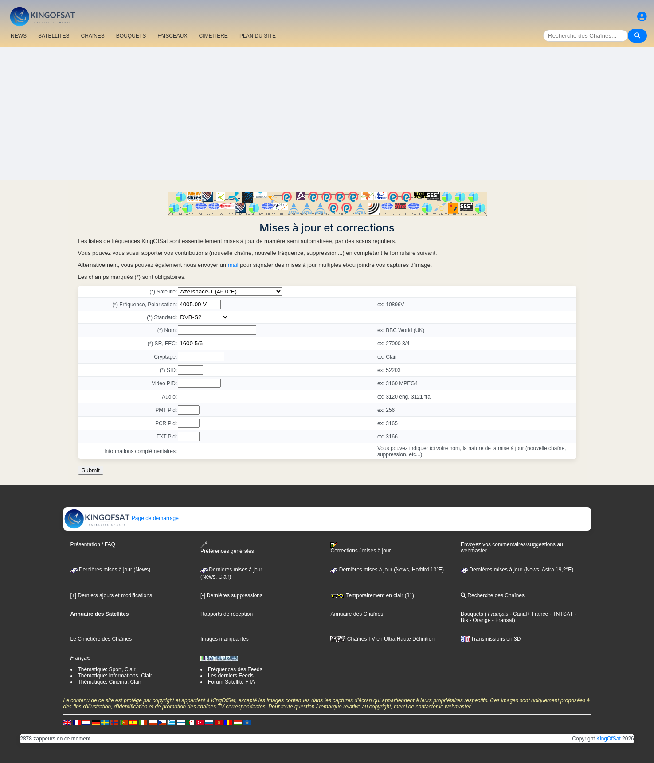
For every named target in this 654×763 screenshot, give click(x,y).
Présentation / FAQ (92, 544)
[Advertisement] (327, 114)
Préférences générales (227, 547)
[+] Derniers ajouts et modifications (111, 595)
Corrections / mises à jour (360, 548)
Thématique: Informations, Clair (115, 676)
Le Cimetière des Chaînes (101, 639)
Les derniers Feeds (231, 676)
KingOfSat (608, 739)
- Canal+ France (528, 614)
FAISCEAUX (172, 36)
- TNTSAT (560, 614)
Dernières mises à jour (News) (110, 570)
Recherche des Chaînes (493, 595)
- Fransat (501, 620)
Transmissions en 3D (491, 639)
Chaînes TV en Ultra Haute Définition (382, 639)
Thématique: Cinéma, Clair (109, 682)
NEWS (19, 36)
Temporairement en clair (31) (372, 595)
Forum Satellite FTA (231, 682)
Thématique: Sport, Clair (107, 669)
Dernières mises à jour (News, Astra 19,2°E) (517, 570)
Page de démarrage (121, 518)
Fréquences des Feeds (235, 669)
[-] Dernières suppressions (231, 595)
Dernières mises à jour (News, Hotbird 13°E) (387, 570)
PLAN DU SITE (257, 36)
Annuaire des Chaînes (356, 614)
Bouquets (472, 614)
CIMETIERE (213, 36)
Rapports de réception (226, 614)
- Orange (479, 620)
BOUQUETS (131, 36)
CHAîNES (92, 36)
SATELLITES (53, 36)
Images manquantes (224, 639)
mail (233, 265)
